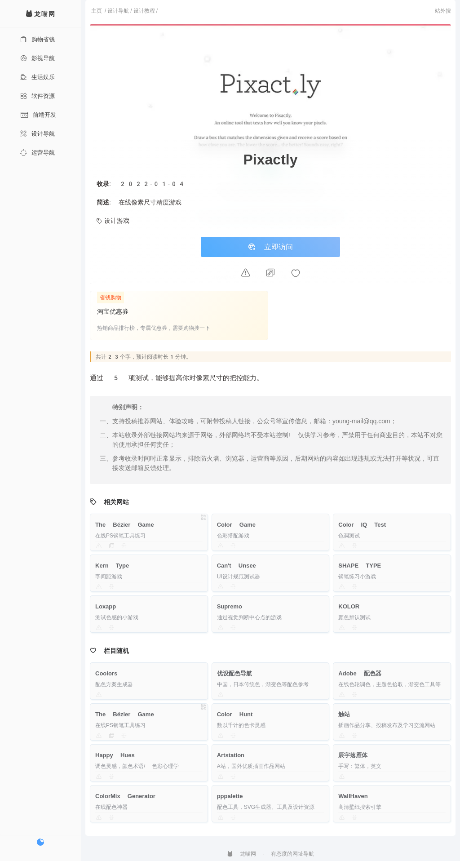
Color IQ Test (362, 524)
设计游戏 (113, 220)
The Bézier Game (124, 524)
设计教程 (144, 11)
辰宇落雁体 (352, 755)
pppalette (230, 796)
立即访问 (270, 247)
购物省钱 (37, 39)
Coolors (106, 673)
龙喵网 (241, 854)
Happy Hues (115, 755)
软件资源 (37, 96)
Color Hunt (235, 714)
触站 (344, 714)
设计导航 (37, 133)
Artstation (230, 755)
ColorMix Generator (125, 796)
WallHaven (352, 796)
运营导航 (37, 152)
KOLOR (348, 606)
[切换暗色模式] (40, 842)
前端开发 (38, 114)
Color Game (236, 524)
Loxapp (105, 606)
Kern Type (112, 565)
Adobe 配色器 (359, 673)
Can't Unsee (236, 565)
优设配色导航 (234, 673)
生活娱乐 (37, 77)
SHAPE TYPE (359, 565)
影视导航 (37, 58)
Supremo (229, 606)
